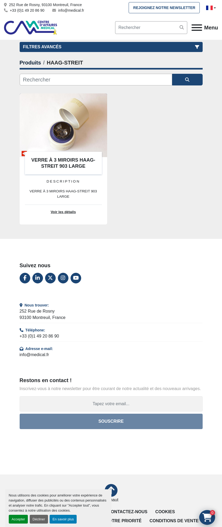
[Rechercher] (96, 79)
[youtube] (76, 278)
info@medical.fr (71, 10)
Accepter (18, 519)
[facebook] (25, 278)
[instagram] (63, 278)
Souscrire (111, 421)
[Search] (151, 27)
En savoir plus (63, 519)
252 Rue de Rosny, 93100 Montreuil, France (45, 5)
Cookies (165, 511)
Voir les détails (63, 212)
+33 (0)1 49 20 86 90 (27, 10)
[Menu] (196, 27)
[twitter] (50, 278)
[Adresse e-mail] (111, 404)
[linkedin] (37, 278)
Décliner (39, 519)
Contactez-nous (127, 511)
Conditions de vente (174, 521)
